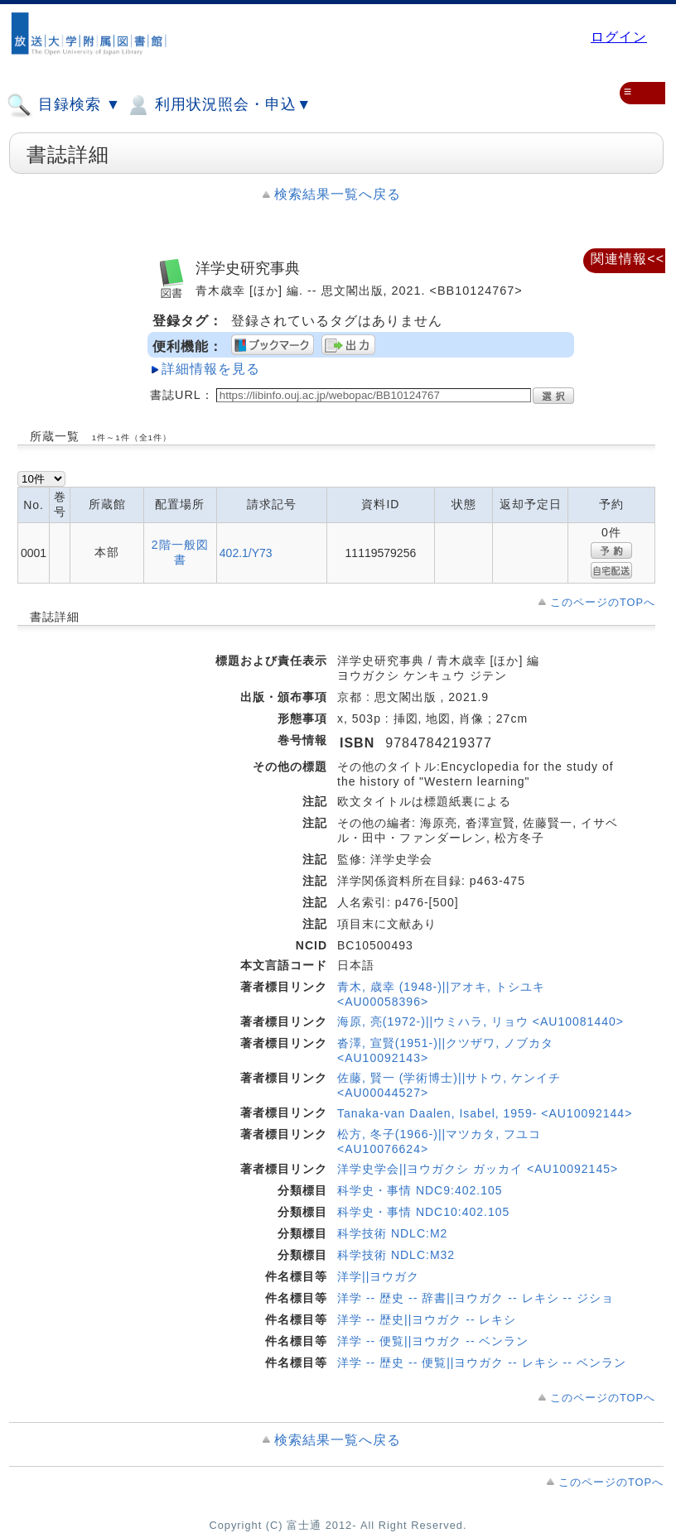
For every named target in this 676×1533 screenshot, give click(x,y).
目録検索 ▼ (64, 105)
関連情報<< (627, 259)
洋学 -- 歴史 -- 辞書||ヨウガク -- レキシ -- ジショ (475, 1298)
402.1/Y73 (246, 553)
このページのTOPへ (602, 602)
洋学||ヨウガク (378, 1276)
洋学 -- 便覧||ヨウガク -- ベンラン (433, 1341)
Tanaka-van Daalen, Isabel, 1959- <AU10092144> (484, 1113)
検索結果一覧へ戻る (337, 194)
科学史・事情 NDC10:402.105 (423, 1211)
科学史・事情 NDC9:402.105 (420, 1190)
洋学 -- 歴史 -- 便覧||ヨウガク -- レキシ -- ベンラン (481, 1362)
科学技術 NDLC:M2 (392, 1233)
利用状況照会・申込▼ (218, 105)
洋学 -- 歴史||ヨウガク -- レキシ (426, 1319)
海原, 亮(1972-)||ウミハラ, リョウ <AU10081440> (480, 1021)
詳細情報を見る (211, 369)
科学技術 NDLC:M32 (396, 1254)
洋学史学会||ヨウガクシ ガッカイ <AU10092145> (477, 1168)
